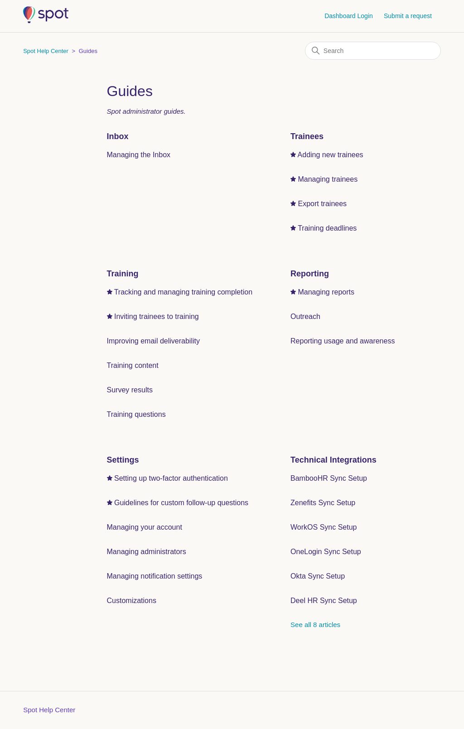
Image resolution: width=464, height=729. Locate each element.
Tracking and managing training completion (183, 292)
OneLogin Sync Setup (325, 551)
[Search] (373, 51)
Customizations (131, 600)
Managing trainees (328, 179)
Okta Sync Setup (317, 576)
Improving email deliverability (153, 341)
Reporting (309, 273)
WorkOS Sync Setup (323, 527)
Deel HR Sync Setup (323, 600)
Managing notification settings (155, 576)
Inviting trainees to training (156, 316)
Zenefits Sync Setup (322, 503)
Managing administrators (146, 551)
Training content (133, 365)
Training (123, 273)
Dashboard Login (348, 15)
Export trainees (322, 204)
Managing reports (326, 292)
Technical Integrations (333, 459)
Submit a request (408, 15)
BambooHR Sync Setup (328, 478)
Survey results (130, 390)
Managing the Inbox (139, 155)
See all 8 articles (315, 624)
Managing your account (144, 527)
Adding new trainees (330, 155)
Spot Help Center (45, 51)
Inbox (118, 136)
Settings (123, 459)
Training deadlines (327, 228)
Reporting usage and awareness (342, 341)
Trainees (307, 136)
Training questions (136, 414)
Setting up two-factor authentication (171, 478)
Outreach (305, 316)
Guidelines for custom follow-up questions (181, 503)
